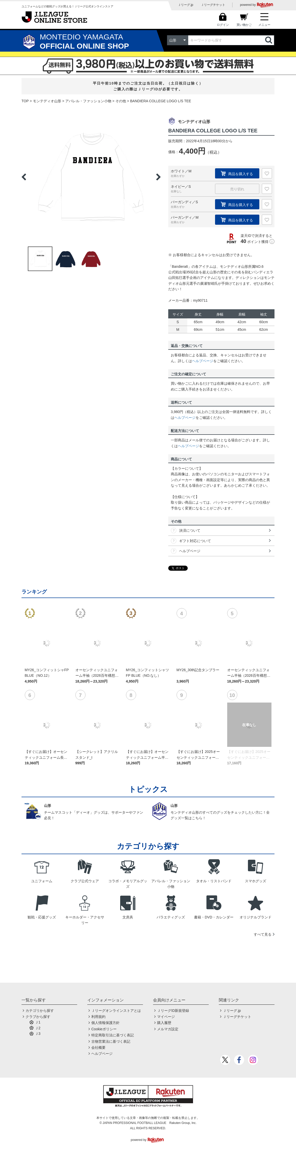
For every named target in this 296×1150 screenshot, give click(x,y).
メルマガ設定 (167, 1029)
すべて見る (262, 934)
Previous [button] (24, 176)
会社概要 (98, 1047)
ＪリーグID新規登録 (173, 1011)
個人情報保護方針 (105, 1023)
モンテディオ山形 (47, 101)
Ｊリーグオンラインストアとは (116, 1011)
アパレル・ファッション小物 (88, 101)
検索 (269, 40)
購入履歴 (164, 1023)
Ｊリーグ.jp (185, 5)
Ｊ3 (37, 1034)
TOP (25, 101)
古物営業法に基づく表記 (110, 1041)
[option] (91, 177)
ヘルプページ (202, 361)
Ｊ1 (37, 1022)
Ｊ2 (37, 1028)
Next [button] (158, 176)
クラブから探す (38, 1017)
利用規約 (98, 1017)
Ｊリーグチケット (213, 5)
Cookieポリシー (104, 1029)
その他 (120, 101)
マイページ (166, 1017)
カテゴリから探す (40, 1011)
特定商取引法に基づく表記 (112, 1035)
